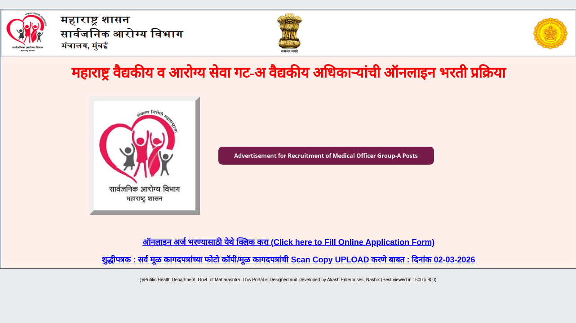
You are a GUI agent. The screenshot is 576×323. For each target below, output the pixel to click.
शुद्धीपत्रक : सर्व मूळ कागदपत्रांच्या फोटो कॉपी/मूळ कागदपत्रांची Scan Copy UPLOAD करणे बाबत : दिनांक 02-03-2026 (288, 259)
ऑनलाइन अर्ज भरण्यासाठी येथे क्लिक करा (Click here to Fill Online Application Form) (288, 242)
